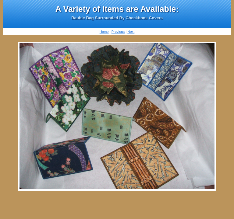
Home (104, 31)
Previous (118, 31)
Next (130, 31)
